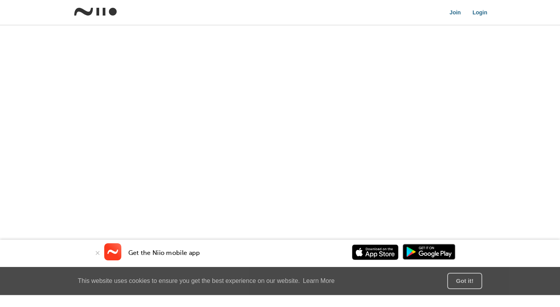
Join (455, 12)
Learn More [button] (319, 280)
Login (479, 12)
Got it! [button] (464, 280)
